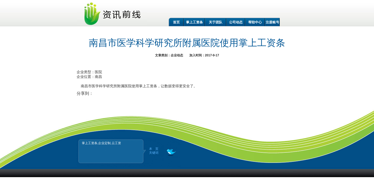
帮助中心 (255, 22)
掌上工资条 (194, 22)
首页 (176, 22)
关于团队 (215, 22)
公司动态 (236, 22)
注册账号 (272, 22)
